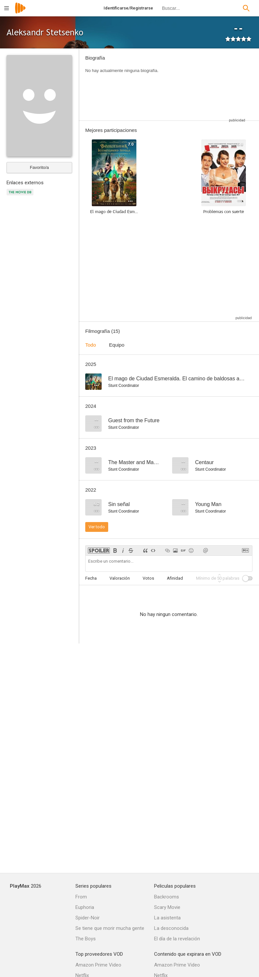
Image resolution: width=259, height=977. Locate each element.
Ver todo (97, 526)
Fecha (91, 578)
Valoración (120, 578)
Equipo (117, 345)
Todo (90, 345)
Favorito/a (39, 167)
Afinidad (175, 578)
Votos (148, 578)
